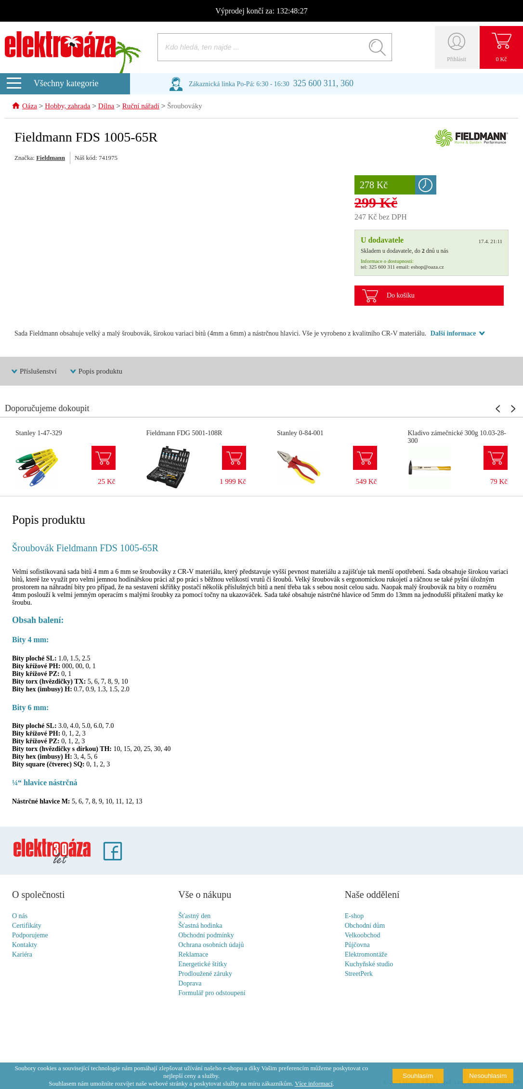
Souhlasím (418, 1075)
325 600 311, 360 (323, 83)
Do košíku (401, 295)
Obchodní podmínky (206, 935)
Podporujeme (30, 935)
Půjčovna (357, 945)
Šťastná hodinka (200, 926)
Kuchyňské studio (369, 964)
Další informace (453, 333)
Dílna (106, 107)
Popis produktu (100, 372)
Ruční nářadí (140, 107)
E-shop (354, 916)
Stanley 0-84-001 (300, 433)
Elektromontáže (366, 955)
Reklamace (193, 955)
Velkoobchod (362, 935)
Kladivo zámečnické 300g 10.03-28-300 (457, 437)
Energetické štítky (202, 964)
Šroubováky (184, 107)
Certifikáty (26, 926)
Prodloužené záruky (205, 974)
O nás (19, 916)
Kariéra (22, 955)
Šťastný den (194, 916)
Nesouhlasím (488, 1075)
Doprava (189, 983)
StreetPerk (359, 974)
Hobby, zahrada (67, 107)
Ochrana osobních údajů (211, 945)
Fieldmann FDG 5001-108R (184, 433)
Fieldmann (50, 158)
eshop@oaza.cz (427, 267)
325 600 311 (382, 267)
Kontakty (24, 945)
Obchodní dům (365, 926)
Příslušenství (38, 372)
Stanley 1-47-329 (38, 433)
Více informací (313, 1083)
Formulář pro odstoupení (211, 993)
